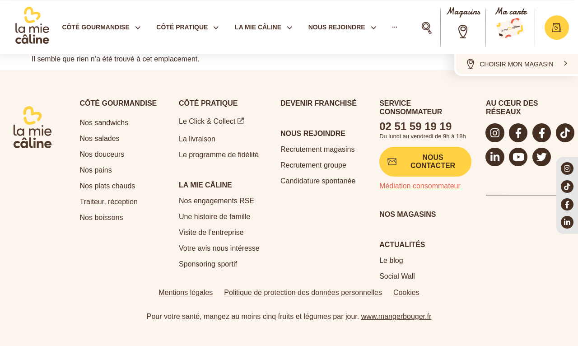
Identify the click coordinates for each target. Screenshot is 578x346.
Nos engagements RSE (216, 201)
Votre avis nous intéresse (219, 248)
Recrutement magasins (317, 149)
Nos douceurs (102, 154)
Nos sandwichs (104, 122)
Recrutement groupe (313, 165)
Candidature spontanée (317, 181)
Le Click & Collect (207, 121)
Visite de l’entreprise (211, 232)
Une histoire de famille (214, 216)
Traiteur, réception (109, 202)
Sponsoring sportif (208, 264)
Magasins (463, 11)
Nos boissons (101, 217)
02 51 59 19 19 (415, 126)
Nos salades (100, 138)
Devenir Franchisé (318, 103)
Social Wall (397, 276)
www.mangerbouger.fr (396, 316)
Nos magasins (407, 214)
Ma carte (510, 11)
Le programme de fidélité (219, 155)
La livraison (197, 139)
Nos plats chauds (107, 186)
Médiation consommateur (420, 186)
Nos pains (96, 170)
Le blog (391, 260)
